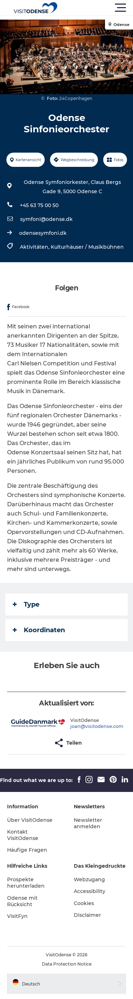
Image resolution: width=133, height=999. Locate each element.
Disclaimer (87, 915)
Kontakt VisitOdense (22, 835)
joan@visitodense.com (96, 726)
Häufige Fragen (27, 850)
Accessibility (89, 891)
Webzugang (89, 879)
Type (26, 604)
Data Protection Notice (67, 964)
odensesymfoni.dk (43, 233)
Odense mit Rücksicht (22, 901)
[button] (98, 8)
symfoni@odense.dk (46, 219)
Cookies (84, 903)
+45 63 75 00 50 (39, 205)
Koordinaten (39, 630)
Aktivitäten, (35, 247)
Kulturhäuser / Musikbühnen (87, 247)
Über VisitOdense (29, 820)
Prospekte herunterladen (26, 882)
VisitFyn (17, 916)
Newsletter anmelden (88, 823)
